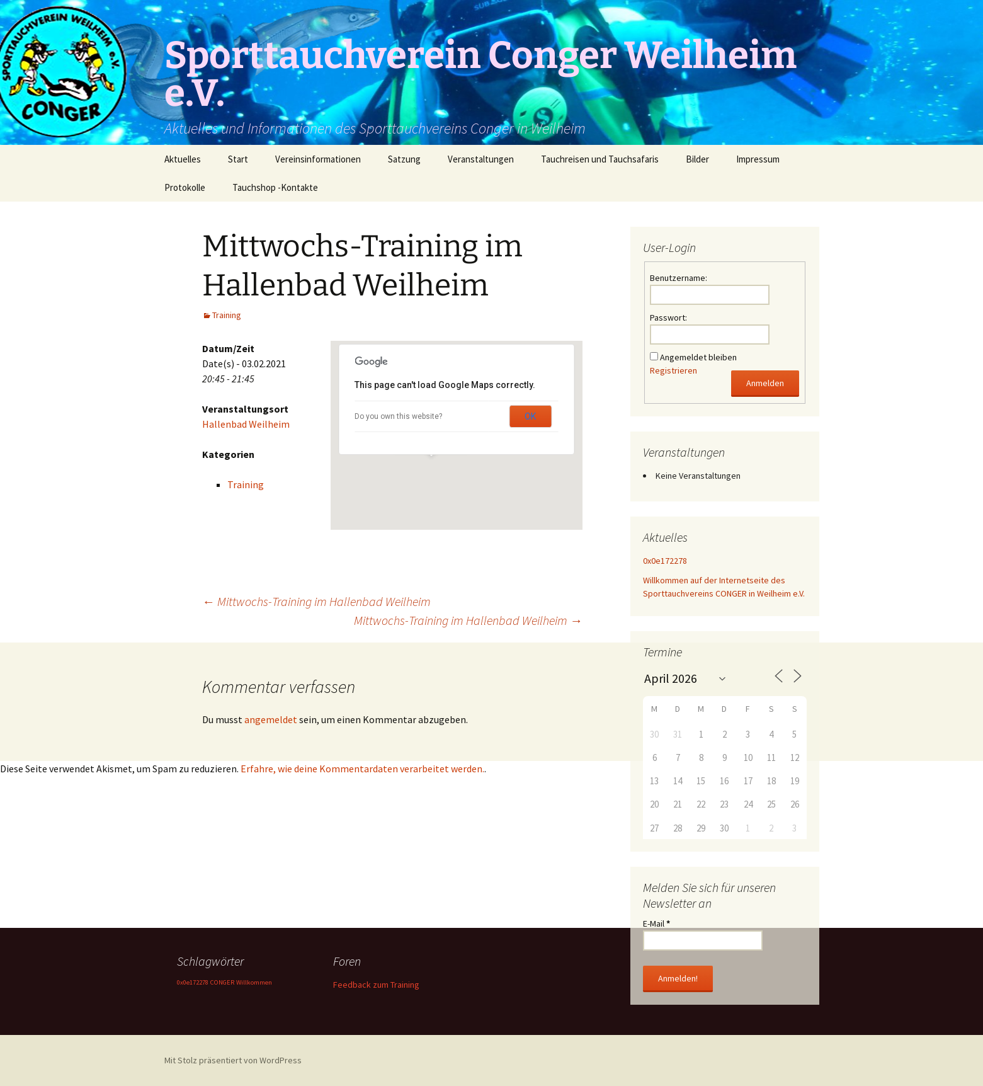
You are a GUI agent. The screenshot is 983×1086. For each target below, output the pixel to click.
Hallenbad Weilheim (246, 424)
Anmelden (765, 383)
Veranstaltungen (481, 159)
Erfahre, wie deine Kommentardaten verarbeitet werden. (362, 768)
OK (530, 416)
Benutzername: (678, 277)
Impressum (758, 159)
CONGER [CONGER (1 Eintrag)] (222, 982)
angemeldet (270, 719)
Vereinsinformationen (318, 159)
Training (226, 315)
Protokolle (184, 187)
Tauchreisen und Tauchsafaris (600, 159)
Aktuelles (182, 159)
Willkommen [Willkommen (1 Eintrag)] (254, 982)
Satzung (404, 159)
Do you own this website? (398, 416)
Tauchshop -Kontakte (275, 187)
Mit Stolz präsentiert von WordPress (233, 1060)
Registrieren (673, 370)
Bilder (697, 159)
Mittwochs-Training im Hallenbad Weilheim (316, 601)
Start (238, 159)
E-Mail (656, 923)
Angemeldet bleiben (698, 357)
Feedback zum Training (376, 984)
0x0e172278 (665, 560)
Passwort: (668, 317)
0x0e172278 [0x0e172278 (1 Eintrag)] (192, 982)
